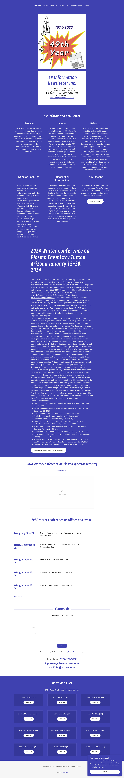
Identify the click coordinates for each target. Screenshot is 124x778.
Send (62, 646)
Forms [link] (62, 6)
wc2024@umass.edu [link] (62, 667)
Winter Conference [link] (50, 6)
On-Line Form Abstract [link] (74, 6)
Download (29, 702)
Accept (105, 771)
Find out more (95, 201)
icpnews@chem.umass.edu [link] (62, 663)
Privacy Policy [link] (68, 651)
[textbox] (62, 621)
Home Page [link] (37, 6)
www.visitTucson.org (39, 295)
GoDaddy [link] (65, 772)
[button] (88, 6)
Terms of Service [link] (77, 651)
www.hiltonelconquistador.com (42, 298)
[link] (62, 470)
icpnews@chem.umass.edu (62, 98)
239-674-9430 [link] (68, 659)
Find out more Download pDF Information (48, 450)
